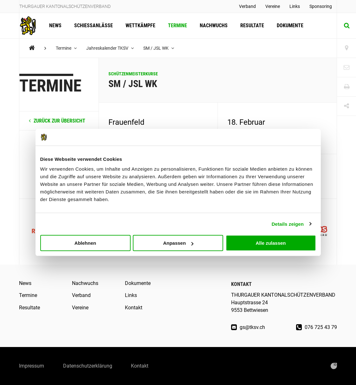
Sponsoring (320, 6)
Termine (177, 25)
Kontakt (133, 308)
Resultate (252, 25)
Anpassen (178, 243)
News (55, 25)
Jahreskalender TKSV (110, 48)
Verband (247, 6)
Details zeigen (288, 223)
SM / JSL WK (158, 48)
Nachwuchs (214, 25)
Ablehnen (85, 243)
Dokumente (290, 25)
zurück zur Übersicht (57, 121)
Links (294, 6)
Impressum (31, 366)
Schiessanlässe (93, 25)
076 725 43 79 (316, 327)
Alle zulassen (271, 243)
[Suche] (346, 25)
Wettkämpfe (140, 25)
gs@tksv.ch (248, 327)
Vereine (272, 6)
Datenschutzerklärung (87, 366)
